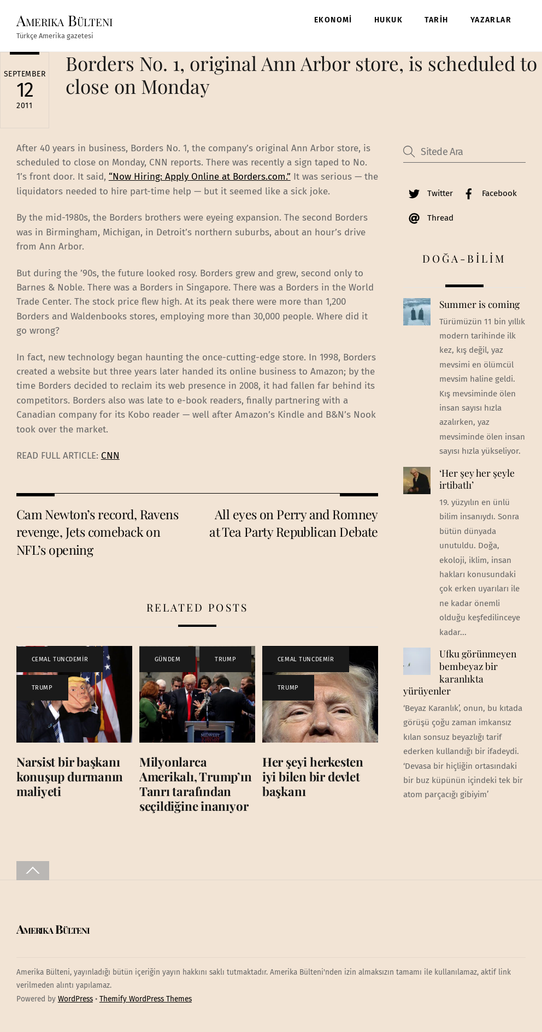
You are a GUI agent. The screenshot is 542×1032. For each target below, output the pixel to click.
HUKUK (388, 20)
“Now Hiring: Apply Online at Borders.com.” (200, 176)
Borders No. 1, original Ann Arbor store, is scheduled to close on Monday (301, 74)
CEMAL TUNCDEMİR (60, 659)
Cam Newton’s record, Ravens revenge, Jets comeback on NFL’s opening (97, 532)
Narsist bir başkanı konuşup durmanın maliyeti (69, 776)
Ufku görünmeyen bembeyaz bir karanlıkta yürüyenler (459, 672)
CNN (110, 455)
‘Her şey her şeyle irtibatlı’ (477, 479)
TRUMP (42, 687)
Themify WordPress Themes (145, 999)
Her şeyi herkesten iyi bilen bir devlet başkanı (312, 776)
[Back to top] (32, 870)
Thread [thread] (428, 218)
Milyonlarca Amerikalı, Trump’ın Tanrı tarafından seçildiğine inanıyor (195, 784)
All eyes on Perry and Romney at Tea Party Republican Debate (293, 523)
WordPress (75, 999)
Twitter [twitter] (428, 193)
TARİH (436, 20)
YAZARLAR (490, 20)
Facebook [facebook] (487, 193)
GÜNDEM (167, 659)
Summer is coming (479, 304)
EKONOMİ (333, 20)
